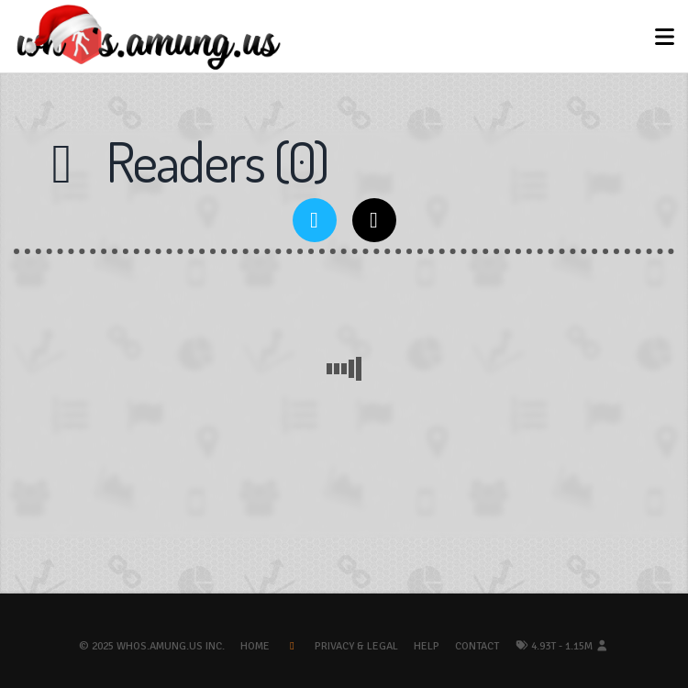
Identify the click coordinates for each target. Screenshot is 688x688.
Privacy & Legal (356, 646)
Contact (477, 646)
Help (426, 646)
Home (255, 646)
